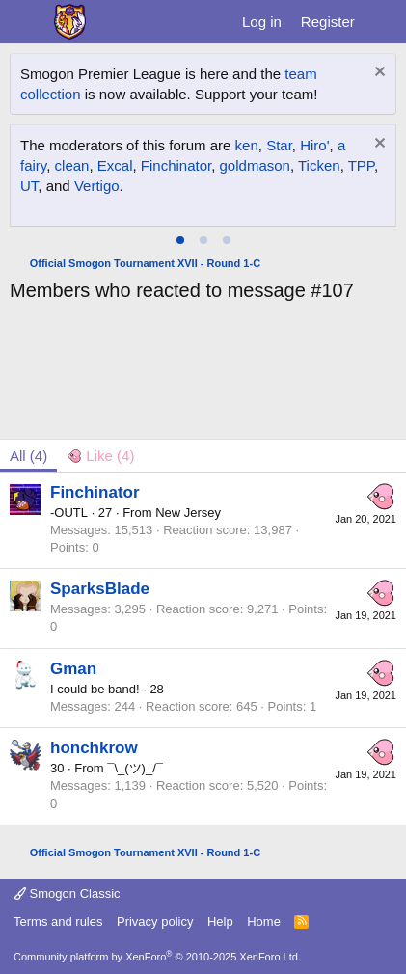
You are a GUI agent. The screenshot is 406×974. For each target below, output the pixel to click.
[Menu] (26, 22)
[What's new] (383, 22)
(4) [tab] (28, 455)
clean (72, 165)
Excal (115, 165)
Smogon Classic (67, 893)
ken (246, 145)
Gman (73, 669)
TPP (361, 165)
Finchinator (176, 165)
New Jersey (188, 512)
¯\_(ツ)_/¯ (135, 768)
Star (279, 145)
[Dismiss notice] (377, 74)
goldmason (255, 165)
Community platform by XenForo (157, 956)
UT (29, 185)
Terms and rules (58, 921)
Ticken (319, 165)
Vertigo (97, 185)
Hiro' (314, 145)
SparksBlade (99, 589)
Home (264, 921)
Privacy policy (155, 921)
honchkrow (94, 748)
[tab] (180, 240)
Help (220, 921)
